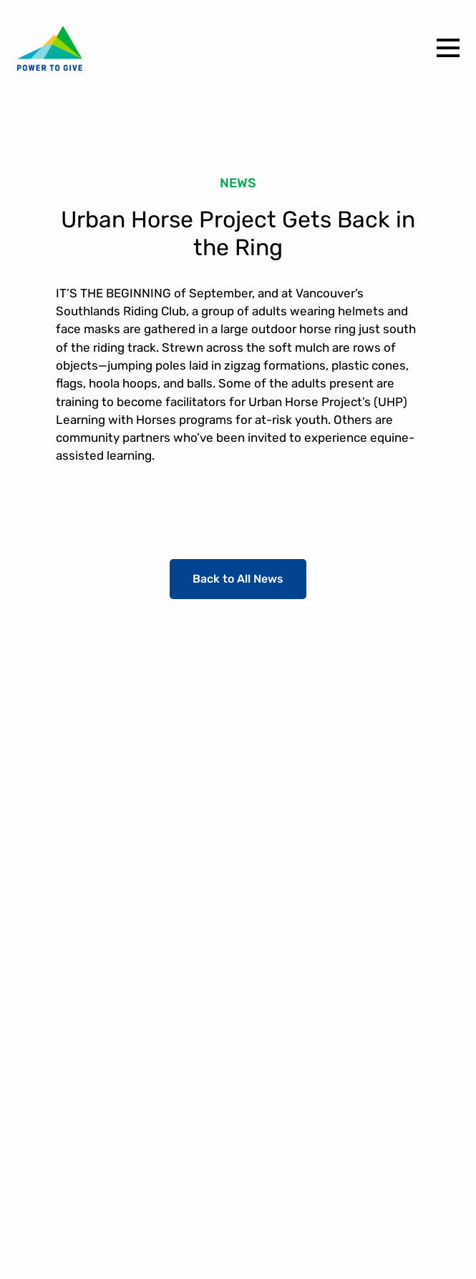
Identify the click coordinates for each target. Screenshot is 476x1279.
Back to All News (238, 579)
